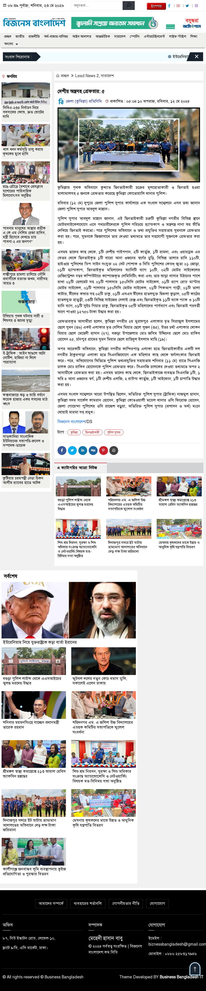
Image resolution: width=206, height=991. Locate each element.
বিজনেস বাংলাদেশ (71, 421)
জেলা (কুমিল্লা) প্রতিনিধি (80, 101)
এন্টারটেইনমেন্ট (154, 36)
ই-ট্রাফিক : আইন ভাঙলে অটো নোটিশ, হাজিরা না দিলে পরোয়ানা (24, 358)
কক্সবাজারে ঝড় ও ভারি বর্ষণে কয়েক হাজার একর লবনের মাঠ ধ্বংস (25, 399)
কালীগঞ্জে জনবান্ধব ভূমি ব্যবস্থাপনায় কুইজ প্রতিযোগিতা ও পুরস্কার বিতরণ (30, 869)
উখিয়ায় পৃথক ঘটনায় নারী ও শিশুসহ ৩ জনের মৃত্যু (23, 318)
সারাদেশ (119, 36)
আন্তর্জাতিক (103, 36)
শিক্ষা (194, 36)
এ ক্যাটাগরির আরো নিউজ (77, 468)
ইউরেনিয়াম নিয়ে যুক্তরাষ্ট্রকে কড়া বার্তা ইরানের (40, 642)
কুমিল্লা (74, 432)
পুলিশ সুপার (113, 432)
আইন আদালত (81, 36)
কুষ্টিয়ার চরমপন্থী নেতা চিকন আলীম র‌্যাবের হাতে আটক (23, 480)
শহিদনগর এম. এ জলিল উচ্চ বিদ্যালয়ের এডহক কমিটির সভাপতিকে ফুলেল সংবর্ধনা (127, 504)
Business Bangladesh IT (181, 974)
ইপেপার (156, 6)
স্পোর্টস (135, 36)
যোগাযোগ (157, 900)
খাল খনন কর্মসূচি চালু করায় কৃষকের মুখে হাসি (23, 151)
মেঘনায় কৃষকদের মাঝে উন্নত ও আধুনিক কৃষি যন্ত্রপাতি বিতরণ (179, 544)
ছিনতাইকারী (92, 432)
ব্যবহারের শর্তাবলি (88, 900)
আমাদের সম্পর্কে (51, 900)
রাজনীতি (34, 36)
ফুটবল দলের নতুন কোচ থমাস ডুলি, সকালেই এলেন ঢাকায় (100, 680)
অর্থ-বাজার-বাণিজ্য (56, 36)
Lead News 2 (87, 75)
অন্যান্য (8, 44)
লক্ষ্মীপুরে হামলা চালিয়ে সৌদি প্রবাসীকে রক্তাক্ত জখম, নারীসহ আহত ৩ (25, 279)
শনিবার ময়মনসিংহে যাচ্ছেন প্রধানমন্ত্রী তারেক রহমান (31, 724)
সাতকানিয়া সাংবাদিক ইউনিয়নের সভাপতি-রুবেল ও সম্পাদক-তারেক (23, 441)
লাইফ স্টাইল (177, 36)
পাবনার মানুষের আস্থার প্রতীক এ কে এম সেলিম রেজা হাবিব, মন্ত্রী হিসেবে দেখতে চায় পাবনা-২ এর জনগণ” (24, 235)
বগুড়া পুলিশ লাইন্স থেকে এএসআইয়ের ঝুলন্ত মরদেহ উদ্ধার (75, 504)
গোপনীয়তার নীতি (125, 900)
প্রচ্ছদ (7, 36)
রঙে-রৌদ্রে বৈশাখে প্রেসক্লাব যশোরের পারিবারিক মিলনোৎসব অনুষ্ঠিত (23, 191)
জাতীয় (19, 36)
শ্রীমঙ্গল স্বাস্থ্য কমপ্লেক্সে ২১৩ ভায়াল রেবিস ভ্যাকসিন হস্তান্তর (178, 502)
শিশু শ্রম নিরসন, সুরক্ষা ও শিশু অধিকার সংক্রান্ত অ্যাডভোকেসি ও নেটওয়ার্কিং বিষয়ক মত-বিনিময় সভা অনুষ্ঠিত (77, 549)
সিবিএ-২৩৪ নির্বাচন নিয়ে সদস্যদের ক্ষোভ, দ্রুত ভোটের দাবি (23, 112)
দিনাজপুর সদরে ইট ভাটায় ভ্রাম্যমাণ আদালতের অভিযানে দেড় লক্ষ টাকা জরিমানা (127, 547)
